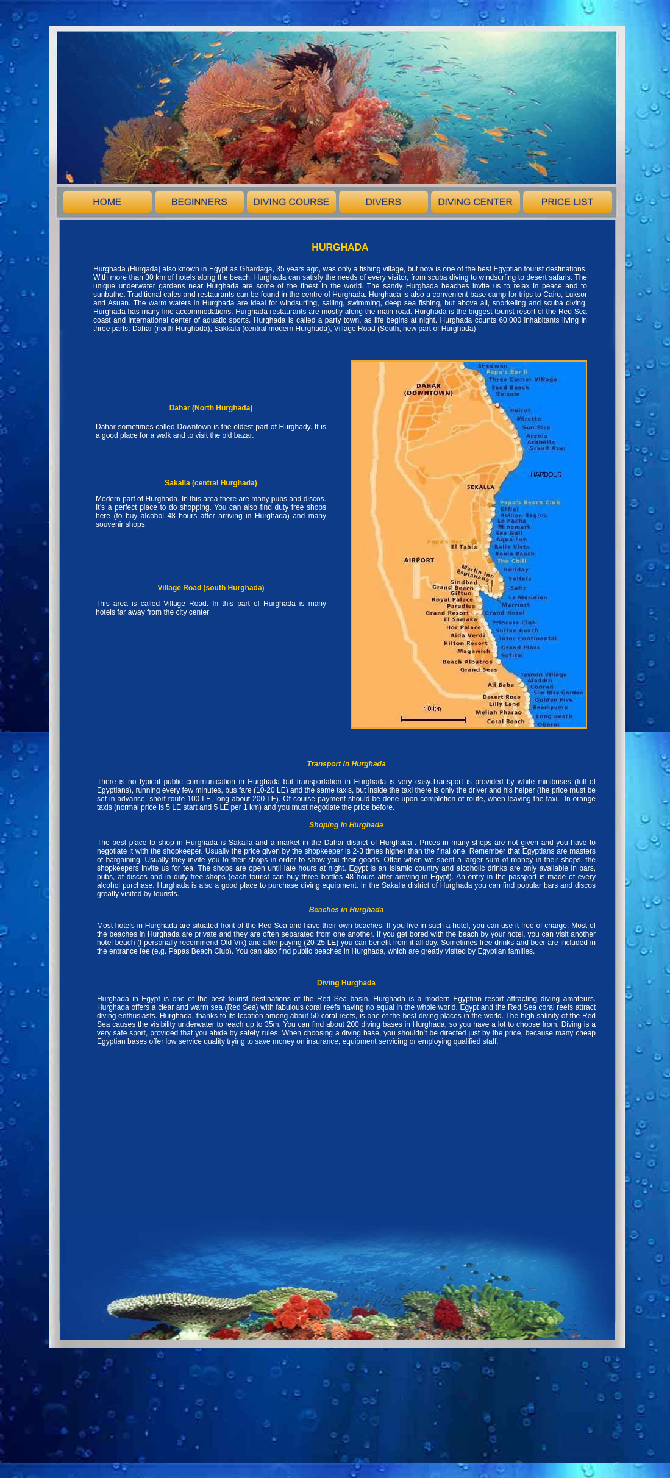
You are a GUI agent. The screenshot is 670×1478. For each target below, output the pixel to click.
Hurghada (396, 842)
